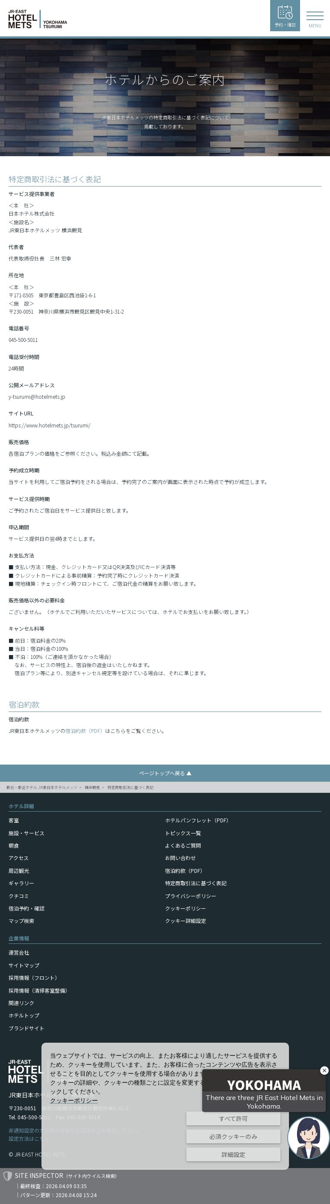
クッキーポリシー (185, 908)
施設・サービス (26, 832)
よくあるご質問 (183, 845)
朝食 (14, 845)
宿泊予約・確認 (26, 908)
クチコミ (19, 895)
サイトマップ (24, 965)
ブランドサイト (26, 1028)
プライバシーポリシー (190, 895)
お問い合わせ (180, 857)
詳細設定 (233, 1154)
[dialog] (165, 1106)
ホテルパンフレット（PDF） (198, 820)
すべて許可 (233, 1118)
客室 (14, 820)
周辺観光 (19, 870)
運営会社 (19, 952)
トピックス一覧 (183, 832)
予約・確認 (285, 16)
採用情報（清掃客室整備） (39, 990)
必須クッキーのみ (233, 1136)
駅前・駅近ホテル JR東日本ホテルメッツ (41, 787)
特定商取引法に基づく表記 (130, 787)
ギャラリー (21, 883)
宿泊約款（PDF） (85, 730)
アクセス (19, 857)
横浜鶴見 (92, 787)
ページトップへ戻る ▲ (165, 773)
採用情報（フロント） (34, 977)
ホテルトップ (24, 1015)
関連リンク (21, 1002)
